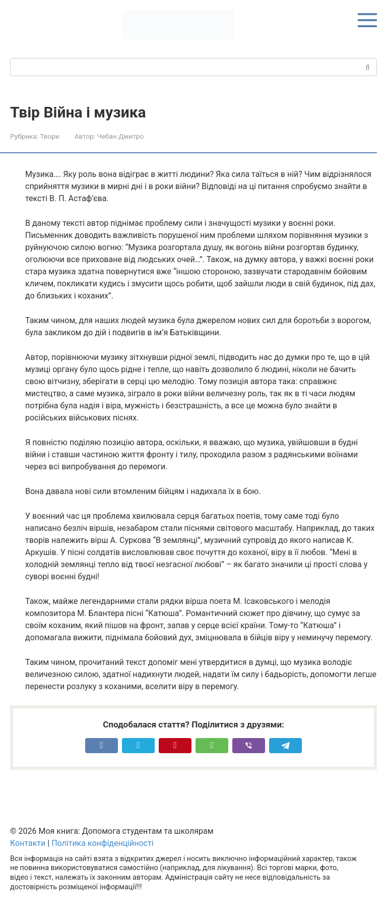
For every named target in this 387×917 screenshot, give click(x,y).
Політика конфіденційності (102, 843)
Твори (49, 136)
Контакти (27, 843)
